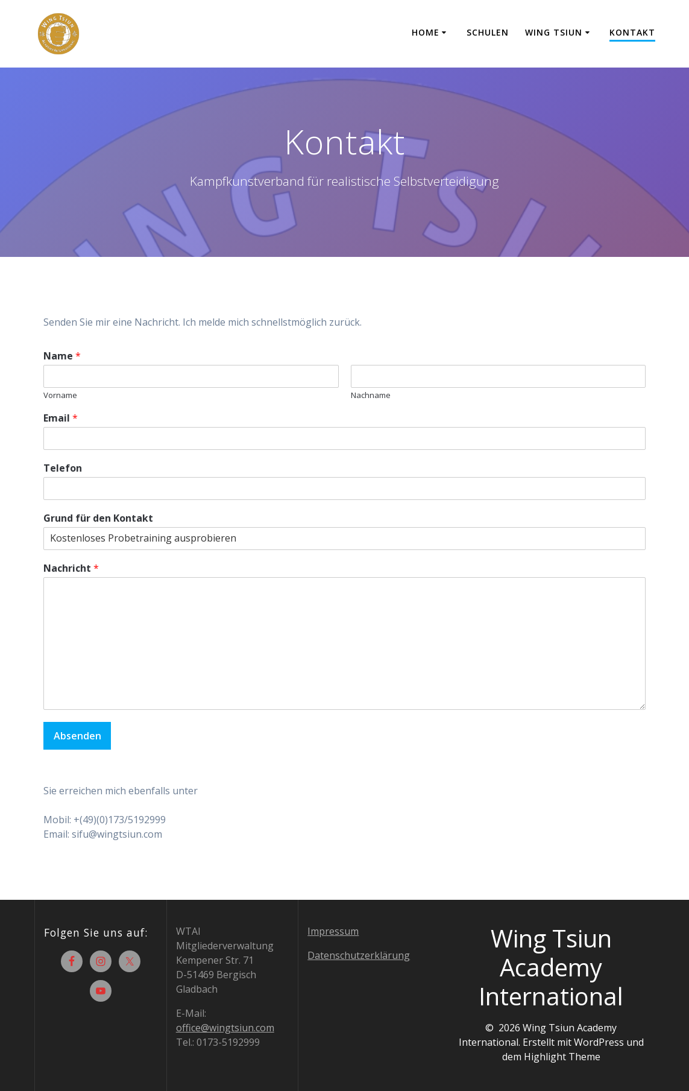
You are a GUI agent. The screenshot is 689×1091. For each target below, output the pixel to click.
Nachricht (71, 568)
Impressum (333, 931)
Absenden (77, 735)
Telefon (62, 468)
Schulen (488, 32)
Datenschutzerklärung (358, 955)
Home (425, 32)
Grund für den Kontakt (98, 518)
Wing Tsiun (553, 32)
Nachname (371, 395)
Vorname (60, 395)
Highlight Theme (562, 1056)
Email (60, 418)
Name (62, 356)
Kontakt (632, 32)
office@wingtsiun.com (225, 1027)
